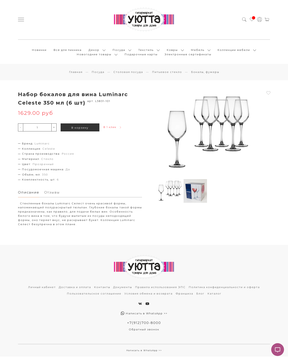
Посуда (119, 50)
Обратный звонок (144, 330)
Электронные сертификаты (188, 54)
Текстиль (146, 50)
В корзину (79, 128)
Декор (94, 50)
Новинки (39, 50)
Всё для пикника (68, 50)
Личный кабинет (42, 288)
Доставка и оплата (75, 288)
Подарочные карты (141, 54)
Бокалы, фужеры (205, 73)
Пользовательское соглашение (94, 294)
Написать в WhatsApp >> (144, 314)
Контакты (102, 288)
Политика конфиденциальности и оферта (224, 288)
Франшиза (184, 294)
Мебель (197, 50)
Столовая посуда (128, 73)
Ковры (172, 50)
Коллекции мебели (234, 50)
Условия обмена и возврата (148, 294)
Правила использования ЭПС (160, 288)
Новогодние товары (94, 54)
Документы (122, 288)
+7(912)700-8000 (144, 324)
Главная (76, 73)
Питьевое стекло (167, 73)
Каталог (214, 294)
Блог (200, 294)
